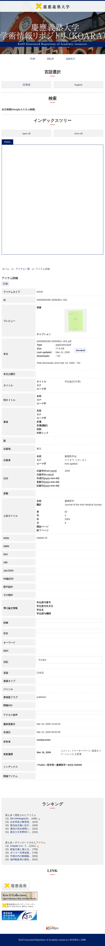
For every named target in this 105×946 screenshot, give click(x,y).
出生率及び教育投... (20, 822)
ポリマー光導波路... (20, 852)
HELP (50, 58)
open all (26, 133)
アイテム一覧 (23, 269)
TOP (32, 58)
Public (7, 142)
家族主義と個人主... (20, 849)
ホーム (5, 269)
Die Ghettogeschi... (20, 818)
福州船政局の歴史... (20, 859)
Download (80, 350)
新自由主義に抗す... (20, 825)
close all (78, 133)
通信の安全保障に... (20, 828)
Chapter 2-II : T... (19, 846)
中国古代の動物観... (20, 856)
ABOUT (70, 58)
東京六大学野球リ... (20, 832)
